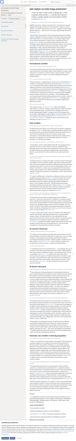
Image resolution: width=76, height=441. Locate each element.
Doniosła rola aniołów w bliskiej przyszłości (10, 40)
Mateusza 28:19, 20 (50, 304)
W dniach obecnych (6, 35)
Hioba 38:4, (54, 98)
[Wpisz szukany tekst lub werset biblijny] (61, 2)
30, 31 (49, 241)
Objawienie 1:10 (34, 32)
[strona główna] (2, 2)
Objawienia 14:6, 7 (35, 309)
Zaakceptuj (5, 438)
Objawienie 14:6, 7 (37, 414)
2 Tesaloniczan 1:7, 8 (40, 373)
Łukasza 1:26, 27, (42, 241)
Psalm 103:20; (56, 116)
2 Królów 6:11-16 (49, 210)
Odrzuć (12, 438)
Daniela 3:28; (33, 295)
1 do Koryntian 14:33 (47, 107)
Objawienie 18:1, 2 (44, 51)
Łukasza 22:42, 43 (42, 261)
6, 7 (58, 98)
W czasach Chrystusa (7, 30)
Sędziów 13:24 (50, 178)
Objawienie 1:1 (34, 42)
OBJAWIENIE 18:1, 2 (38, 19)
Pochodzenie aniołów (7, 22)
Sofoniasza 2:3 (67, 378)
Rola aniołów (4, 26)
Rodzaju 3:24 (39, 130)
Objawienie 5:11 (45, 119)
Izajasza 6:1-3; (64, 116)
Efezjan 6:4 (57, 190)
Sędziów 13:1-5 (34, 173)
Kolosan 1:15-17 (54, 91)
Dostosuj (19, 438)
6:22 (38, 295)
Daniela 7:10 (42, 117)
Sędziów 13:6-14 (62, 185)
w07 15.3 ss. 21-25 (6, 5)
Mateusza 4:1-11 (43, 254)
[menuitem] (2, 2)
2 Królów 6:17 (34, 221)
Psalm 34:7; (65, 293)
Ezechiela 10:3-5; (34, 117)
